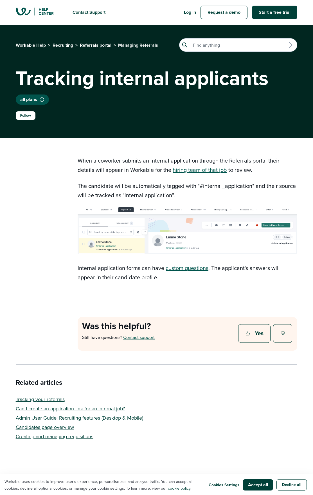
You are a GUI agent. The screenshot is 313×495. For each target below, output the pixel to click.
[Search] (238, 45)
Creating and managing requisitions (54, 436)
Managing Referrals (138, 45)
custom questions (187, 268)
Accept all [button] (258, 485)
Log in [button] (190, 12)
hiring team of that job (200, 170)
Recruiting (63, 45)
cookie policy (179, 488)
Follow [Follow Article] (25, 116)
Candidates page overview (45, 427)
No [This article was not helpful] (283, 334)
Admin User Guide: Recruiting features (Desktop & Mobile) (79, 417)
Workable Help (31, 45)
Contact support (139, 337)
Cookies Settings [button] (224, 485)
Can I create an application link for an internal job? (70, 408)
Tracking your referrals (40, 399)
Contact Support (89, 12)
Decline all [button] (291, 484)
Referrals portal (95, 45)
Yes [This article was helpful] (255, 334)
